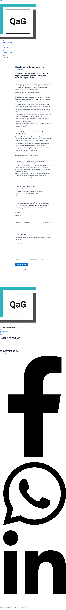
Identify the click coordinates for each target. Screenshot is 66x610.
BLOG (4, 45)
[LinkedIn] (34, 602)
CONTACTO (5, 47)
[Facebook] (34, 456)
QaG (1, 0)
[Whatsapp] (34, 529)
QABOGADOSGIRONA (8, 42)
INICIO (4, 40)
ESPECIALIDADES (7, 44)
